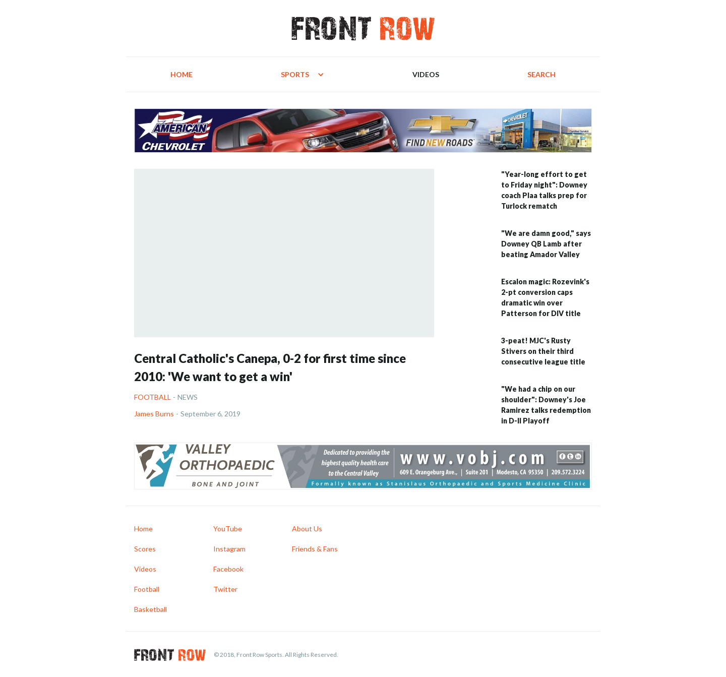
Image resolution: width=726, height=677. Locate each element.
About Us (307, 528)
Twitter (225, 589)
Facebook (228, 569)
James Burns (154, 413)
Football (152, 397)
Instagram (229, 548)
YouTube (227, 528)
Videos (425, 74)
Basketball (150, 609)
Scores (145, 548)
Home (181, 74)
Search (541, 74)
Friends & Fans (315, 548)
